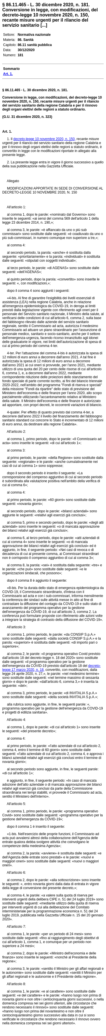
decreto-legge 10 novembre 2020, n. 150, (44, 139)
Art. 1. (7, 132)
